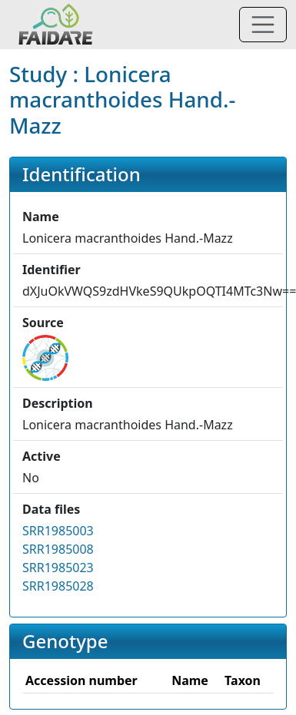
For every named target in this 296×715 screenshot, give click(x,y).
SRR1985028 (58, 586)
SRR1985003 (58, 530)
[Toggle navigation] (263, 24)
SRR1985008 (58, 549)
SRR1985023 (58, 567)
